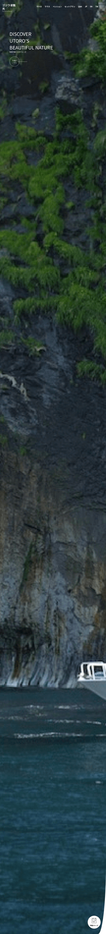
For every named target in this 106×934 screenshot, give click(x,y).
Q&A (80, 6)
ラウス (47, 6)
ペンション (57, 6)
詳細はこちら (14, 61)
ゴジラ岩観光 (10, 8)
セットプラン (70, 6)
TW (96, 6)
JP (86, 6)
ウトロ (39, 6)
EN (91, 6)
